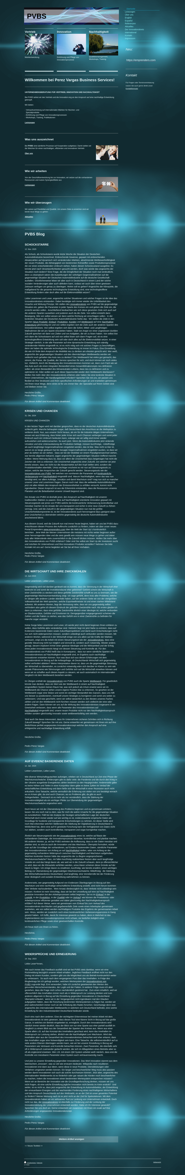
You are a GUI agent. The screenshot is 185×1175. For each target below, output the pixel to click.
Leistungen (30, 123)
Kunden (73, 322)
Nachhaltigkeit (50, 476)
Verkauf (77, 897)
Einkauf (52, 322)
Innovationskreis (78, 304)
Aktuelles (29, 217)
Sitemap (39, 1163)
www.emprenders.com (54, 529)
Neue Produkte (40, 322)
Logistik (28, 897)
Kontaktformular (132, 88)
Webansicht (157, 1162)
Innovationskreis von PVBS (38, 473)
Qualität (61, 897)
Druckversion (30, 1163)
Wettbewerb (87, 322)
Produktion (62, 322)
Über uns (29, 153)
